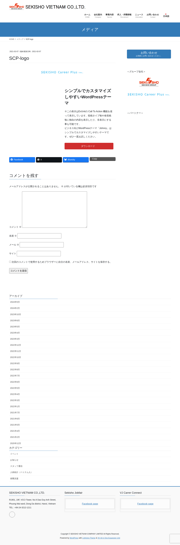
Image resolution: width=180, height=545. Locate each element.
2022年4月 (15, 394)
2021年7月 (15, 412)
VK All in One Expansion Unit (109, 538)
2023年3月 (15, 339)
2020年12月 (15, 443)
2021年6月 (15, 419)
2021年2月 (15, 437)
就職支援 (14, 478)
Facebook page (90, 504)
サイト (12, 253)
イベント (14, 454)
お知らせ (14, 460)
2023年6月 (15, 320)
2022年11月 (15, 351)
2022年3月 (15, 400)
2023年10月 (15, 314)
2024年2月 (15, 308)
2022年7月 (15, 375)
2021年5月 (15, 425)
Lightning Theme (88, 538)
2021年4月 (15, 431)
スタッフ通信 (16, 466)
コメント (15, 227)
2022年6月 (15, 382)
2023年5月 (15, 326)
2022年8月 (15, 369)
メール (14, 244)
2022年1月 (15, 406)
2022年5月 (15, 388)
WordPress (74, 538)
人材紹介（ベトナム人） (21, 472)
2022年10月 (15, 357)
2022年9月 (15, 363)
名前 (13, 236)
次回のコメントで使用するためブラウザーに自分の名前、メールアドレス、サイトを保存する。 (62, 262)
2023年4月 (15, 333)
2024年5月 (15, 302)
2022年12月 (15, 345)
